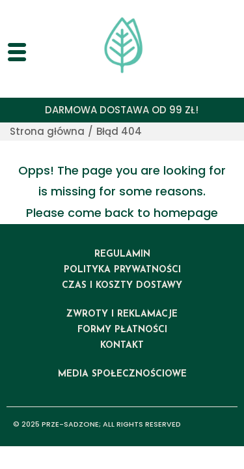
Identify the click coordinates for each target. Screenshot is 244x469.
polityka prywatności (122, 270)
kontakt (122, 345)
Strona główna (47, 131)
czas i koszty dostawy (122, 286)
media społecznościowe (122, 374)
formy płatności (122, 330)
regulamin (122, 254)
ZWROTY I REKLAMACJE (122, 314)
